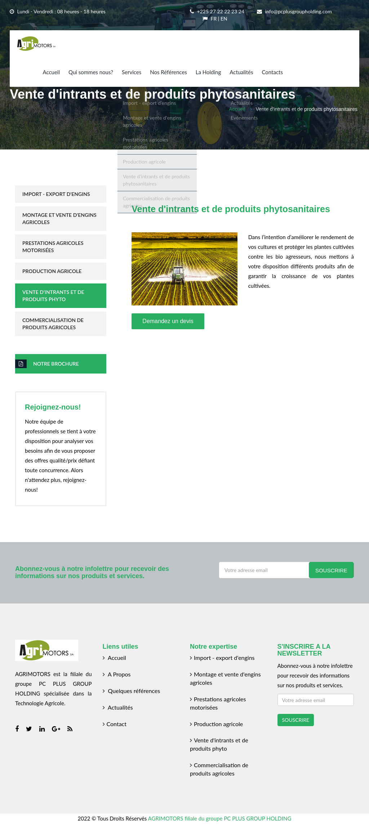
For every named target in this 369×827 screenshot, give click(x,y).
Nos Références (168, 72)
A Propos (117, 674)
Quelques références (131, 690)
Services (131, 72)
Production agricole (216, 723)
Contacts (272, 72)
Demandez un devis (167, 321)
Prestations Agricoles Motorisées (53, 246)
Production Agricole (51, 271)
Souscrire (331, 570)
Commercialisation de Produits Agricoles (53, 323)
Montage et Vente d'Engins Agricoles (59, 218)
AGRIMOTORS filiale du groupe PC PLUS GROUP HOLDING (220, 818)
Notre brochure (47, 363)
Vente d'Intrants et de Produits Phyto (53, 295)
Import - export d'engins (222, 657)
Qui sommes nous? (90, 72)
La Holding (208, 72)
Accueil (51, 72)
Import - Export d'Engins (56, 194)
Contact (114, 723)
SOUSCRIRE (296, 720)
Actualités (241, 72)
